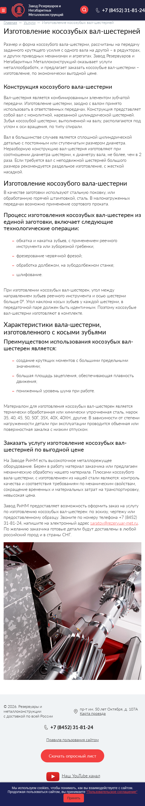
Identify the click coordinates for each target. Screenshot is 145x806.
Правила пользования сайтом (72, 739)
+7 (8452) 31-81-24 (123, 10)
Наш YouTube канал (81, 775)
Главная (10, 22)
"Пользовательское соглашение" (112, 792)
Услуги (29, 22)
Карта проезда (93, 713)
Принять (73, 798)
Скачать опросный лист (72, 756)
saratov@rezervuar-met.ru (114, 523)
